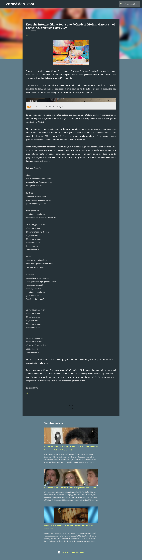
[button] (27, 35)
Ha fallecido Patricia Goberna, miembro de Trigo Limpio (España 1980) (70, 488)
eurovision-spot (20, 4)
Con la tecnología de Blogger (71, 552)
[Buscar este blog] (128, 4)
